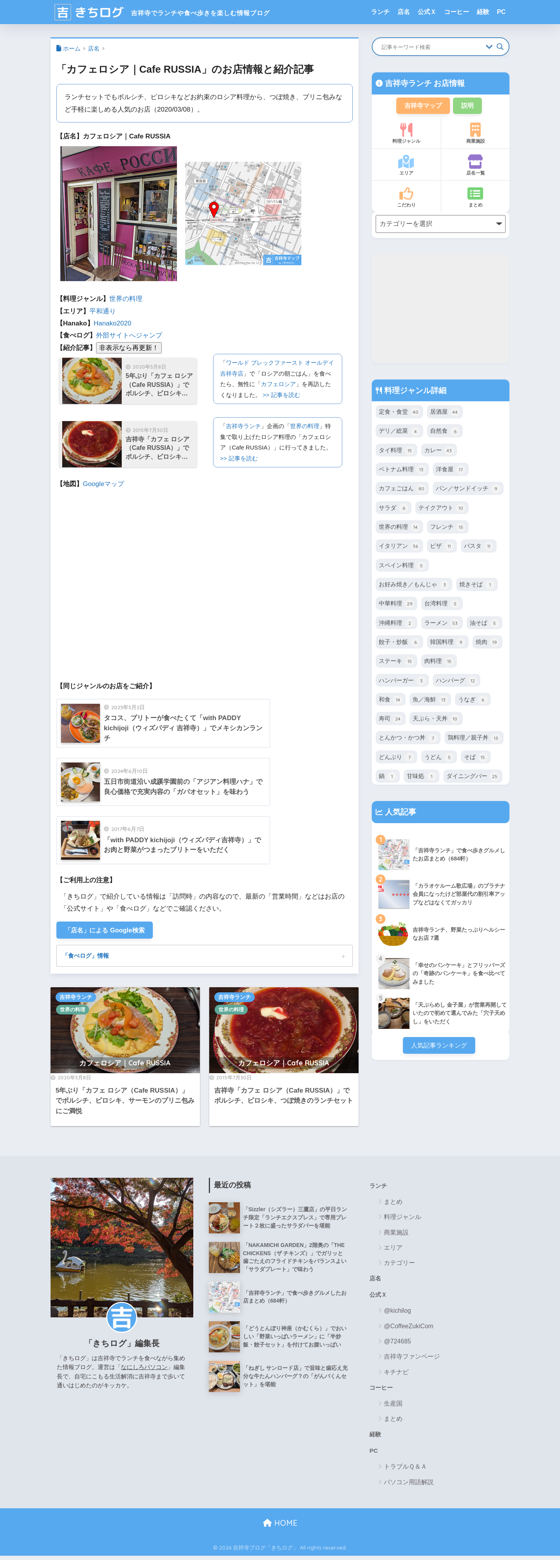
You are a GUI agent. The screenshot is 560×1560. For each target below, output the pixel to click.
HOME (280, 1527)
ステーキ (396, 662)
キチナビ (396, 1374)
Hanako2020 (112, 323)
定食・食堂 (399, 413)
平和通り (102, 311)
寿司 (390, 720)
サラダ (393, 509)
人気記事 (399, 813)
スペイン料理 (402, 566)
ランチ (380, 12)
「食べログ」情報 (87, 956)
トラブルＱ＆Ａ (405, 1470)
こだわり (406, 198)
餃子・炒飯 (399, 643)
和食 (390, 700)
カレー (439, 451)
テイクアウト (442, 509)
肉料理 (439, 662)
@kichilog (397, 1313)
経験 (483, 12)
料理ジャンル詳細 (414, 391)
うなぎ (473, 700)
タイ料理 (396, 451)
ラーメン (442, 624)
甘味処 (421, 777)
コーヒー (456, 12)
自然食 (445, 432)
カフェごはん (402, 490)
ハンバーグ (456, 681)
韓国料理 (448, 643)
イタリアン (399, 547)
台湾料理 (442, 605)
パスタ (479, 547)
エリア (406, 166)
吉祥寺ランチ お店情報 (424, 83)
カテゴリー (399, 1264)
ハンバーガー (402, 681)
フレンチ (448, 528)
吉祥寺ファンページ (412, 1359)
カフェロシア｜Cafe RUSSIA (125, 1064)
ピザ (442, 547)
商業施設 (475, 134)
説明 (469, 106)
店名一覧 (475, 166)
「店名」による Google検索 (107, 930)
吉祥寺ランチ (243, 426)
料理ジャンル (406, 134)
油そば (484, 624)
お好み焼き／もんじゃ (414, 585)
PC (501, 12)
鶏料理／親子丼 (474, 739)
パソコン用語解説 (409, 1486)
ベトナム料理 (402, 471)
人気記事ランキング (439, 1046)
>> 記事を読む (281, 395)
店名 (403, 12)
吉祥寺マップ (422, 106)
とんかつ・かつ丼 (408, 739)
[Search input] (432, 46)
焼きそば (477, 585)
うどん (439, 758)
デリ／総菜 (399, 432)
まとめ (475, 198)
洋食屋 (451, 471)
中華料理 (396, 605)
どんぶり (396, 758)
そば (476, 758)
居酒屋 (445, 413)
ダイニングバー (472, 777)
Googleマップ (103, 484)
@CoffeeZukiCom (408, 1329)
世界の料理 (125, 299)
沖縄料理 (396, 624)
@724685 (397, 1344)
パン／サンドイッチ (468, 490)
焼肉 (487, 643)
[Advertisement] (440, 309)
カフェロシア (278, 384)
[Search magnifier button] (500, 46)
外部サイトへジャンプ (129, 335)
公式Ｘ (427, 12)
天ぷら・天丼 (436, 720)
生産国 (393, 1406)
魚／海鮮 (430, 700)
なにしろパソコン (144, 1368)
